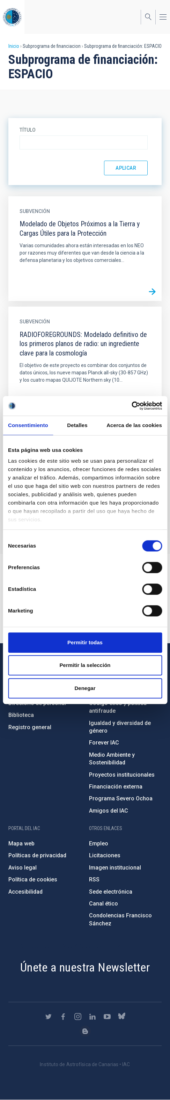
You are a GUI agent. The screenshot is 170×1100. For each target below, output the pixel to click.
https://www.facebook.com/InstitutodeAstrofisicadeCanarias (63, 1016)
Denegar (84, 688)
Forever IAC (104, 742)
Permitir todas (85, 642)
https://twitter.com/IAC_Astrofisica (48, 1016)
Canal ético (103, 903)
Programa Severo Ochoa (121, 798)
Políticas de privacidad (37, 855)
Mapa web (21, 843)
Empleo (98, 843)
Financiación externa (115, 786)
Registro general (29, 727)
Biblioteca (21, 715)
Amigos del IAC (108, 810)
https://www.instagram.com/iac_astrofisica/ (78, 1016)
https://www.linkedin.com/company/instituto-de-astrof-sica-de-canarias (92, 1016)
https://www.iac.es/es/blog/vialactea (85, 1031)
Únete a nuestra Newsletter (85, 967)
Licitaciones (104, 855)
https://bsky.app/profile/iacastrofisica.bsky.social (121, 1016)
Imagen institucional (115, 867)
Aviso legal (22, 867)
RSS (94, 879)
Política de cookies (32, 879)
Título (28, 130)
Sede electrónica (110, 891)
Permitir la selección (85, 665)
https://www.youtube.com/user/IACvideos (107, 1016)
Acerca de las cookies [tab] (134, 425)
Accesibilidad (25, 891)
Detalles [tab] (77, 425)
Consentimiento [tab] (28, 425)
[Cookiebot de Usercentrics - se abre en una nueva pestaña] (131, 405)
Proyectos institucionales (122, 774)
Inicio (13, 46)
